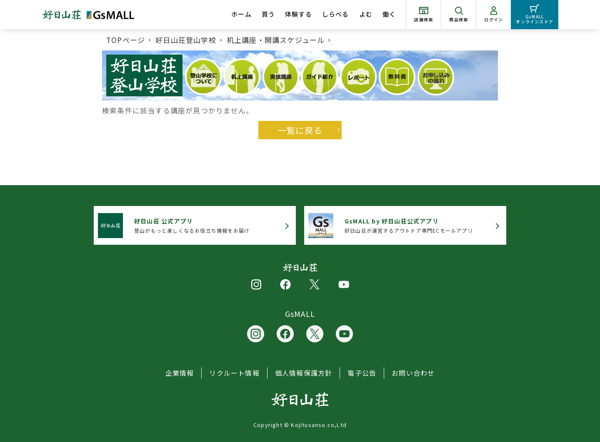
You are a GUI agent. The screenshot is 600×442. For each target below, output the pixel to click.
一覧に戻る (300, 130)
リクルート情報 (234, 373)
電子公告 (362, 373)
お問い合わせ (413, 373)
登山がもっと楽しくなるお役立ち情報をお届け (192, 225)
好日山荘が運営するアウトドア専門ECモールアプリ (409, 225)
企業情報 (179, 373)
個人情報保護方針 (303, 373)
